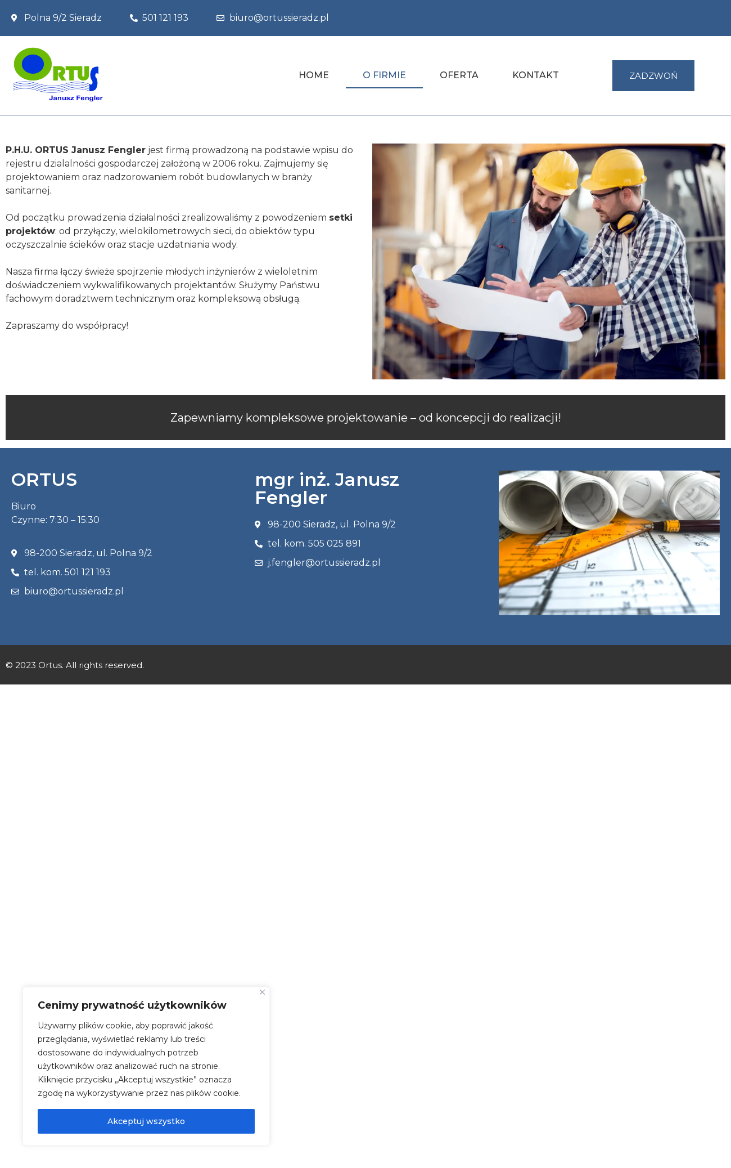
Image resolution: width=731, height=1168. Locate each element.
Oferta (459, 75)
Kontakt (535, 75)
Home (314, 75)
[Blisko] (262, 992)
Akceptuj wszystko (146, 1121)
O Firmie (384, 75)
